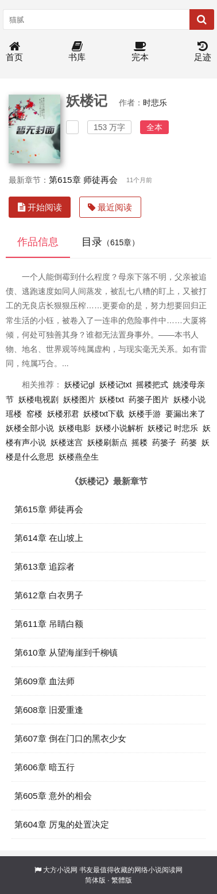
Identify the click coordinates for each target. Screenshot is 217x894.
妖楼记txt (115, 384)
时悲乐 (155, 102)
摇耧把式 (152, 384)
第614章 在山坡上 (48, 538)
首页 (14, 52)
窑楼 (34, 413)
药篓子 (164, 442)
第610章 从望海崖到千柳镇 (66, 652)
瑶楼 (14, 413)
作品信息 (38, 242)
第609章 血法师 (44, 681)
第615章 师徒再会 (83, 180)
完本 (140, 52)
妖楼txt (111, 399)
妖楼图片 (79, 399)
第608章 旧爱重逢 (48, 710)
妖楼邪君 (63, 413)
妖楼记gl (79, 384)
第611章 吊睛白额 (48, 624)
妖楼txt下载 (103, 413)
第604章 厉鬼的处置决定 (61, 824)
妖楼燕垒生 (79, 456)
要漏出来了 (185, 413)
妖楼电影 (75, 428)
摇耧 (139, 442)
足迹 (202, 52)
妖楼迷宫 (67, 442)
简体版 (95, 880)
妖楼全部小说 (30, 428)
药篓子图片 (149, 399)
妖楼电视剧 (38, 399)
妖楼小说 (189, 399)
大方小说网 (60, 870)
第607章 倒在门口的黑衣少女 (70, 738)
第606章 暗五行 (44, 767)
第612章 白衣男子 (48, 595)
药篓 (189, 442)
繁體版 (121, 880)
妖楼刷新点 (107, 442)
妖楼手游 (145, 413)
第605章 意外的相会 (53, 796)
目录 (111, 242)
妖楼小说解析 (119, 428)
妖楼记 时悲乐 (173, 428)
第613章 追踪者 (44, 566)
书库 (77, 52)
